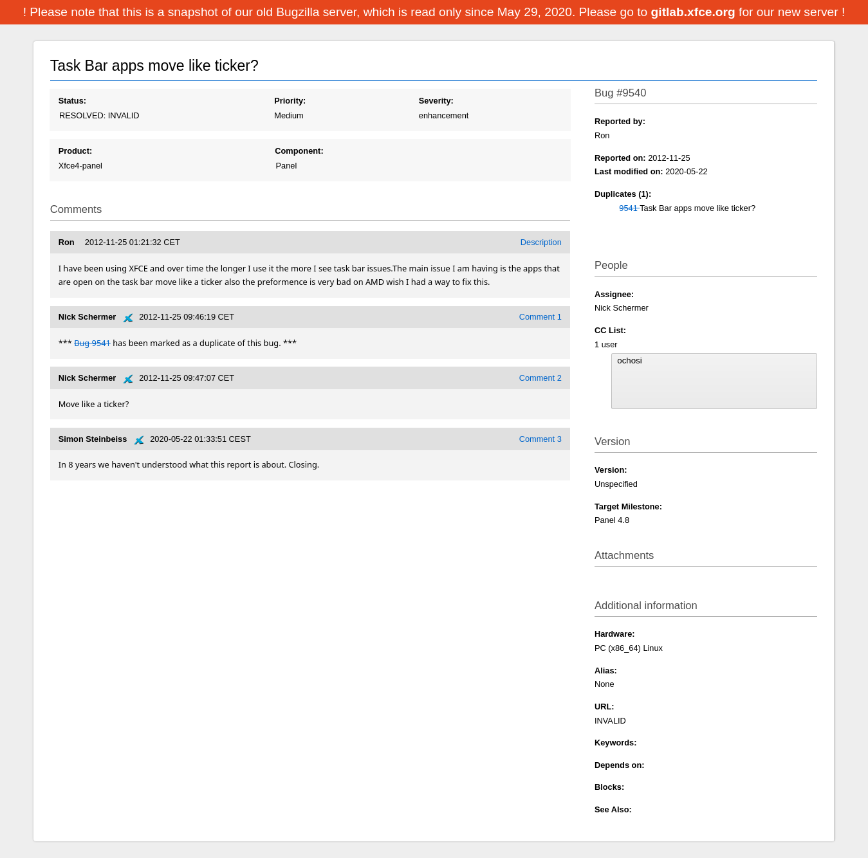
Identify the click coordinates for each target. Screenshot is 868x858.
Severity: (436, 100)
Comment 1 (540, 317)
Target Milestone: (628, 506)
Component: (299, 151)
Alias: (606, 670)
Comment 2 (540, 378)
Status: (72, 100)
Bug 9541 (92, 343)
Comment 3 (540, 439)
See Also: (613, 809)
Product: (76, 151)
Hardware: (615, 634)
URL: (604, 706)
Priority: (290, 100)
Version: (611, 470)
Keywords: (615, 742)
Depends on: (620, 765)
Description (541, 242)
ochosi (714, 361)
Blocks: (609, 787)
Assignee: (614, 294)
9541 (629, 208)
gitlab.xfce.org (695, 12)
